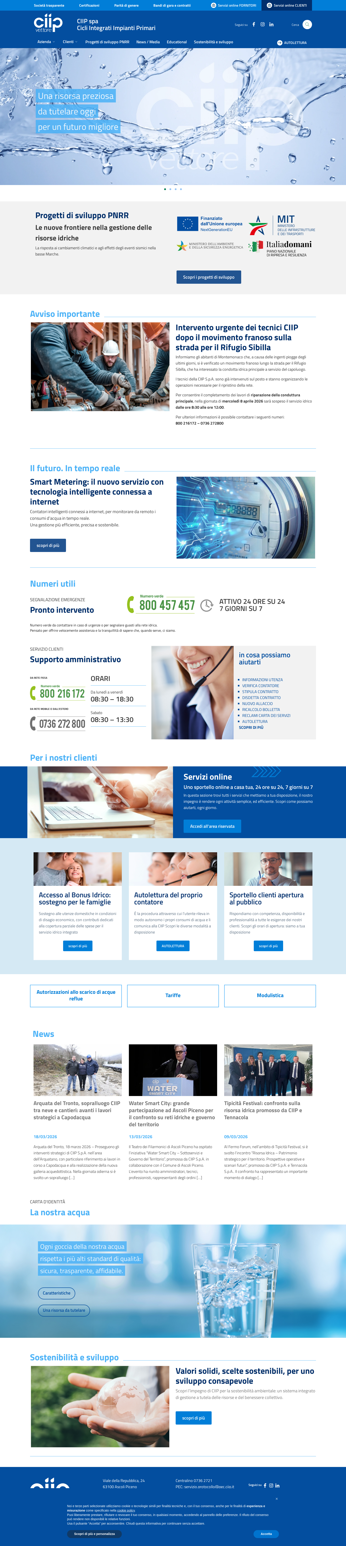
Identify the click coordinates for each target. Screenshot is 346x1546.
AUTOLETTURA (173, 946)
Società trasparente (49, 5)
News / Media (148, 42)
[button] (276, 1498)
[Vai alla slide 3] (176, 189)
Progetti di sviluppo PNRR (107, 42)
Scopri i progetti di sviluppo (209, 277)
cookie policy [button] (126, 1510)
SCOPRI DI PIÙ (251, 727)
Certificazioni (89, 5)
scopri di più (48, 545)
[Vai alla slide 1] (165, 189)
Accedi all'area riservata (212, 826)
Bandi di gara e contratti (172, 5)
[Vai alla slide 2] (170, 189)
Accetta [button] (266, 1534)
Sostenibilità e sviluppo (213, 42)
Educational (177, 42)
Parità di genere (126, 5)
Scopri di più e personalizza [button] (94, 1534)
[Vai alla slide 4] (181, 189)
